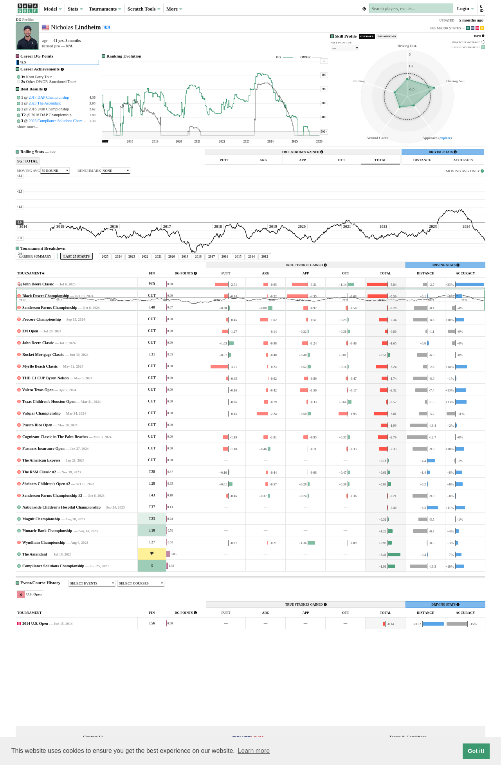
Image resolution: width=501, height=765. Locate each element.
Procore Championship (41, 392)
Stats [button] (75, 9)
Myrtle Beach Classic (40, 439)
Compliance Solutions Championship (53, 639)
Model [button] (53, 9)
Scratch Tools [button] (144, 9)
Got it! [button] (476, 751)
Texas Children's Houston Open (49, 475)
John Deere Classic (38, 357)
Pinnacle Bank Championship (47, 604)
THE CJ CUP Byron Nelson (45, 451)
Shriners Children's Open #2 (46, 557)
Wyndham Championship (43, 615)
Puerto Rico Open (37, 498)
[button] (481, 8)
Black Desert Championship (45, 369)
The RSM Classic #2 (39, 545)
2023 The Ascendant (45, 103)
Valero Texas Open (38, 463)
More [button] (174, 9)
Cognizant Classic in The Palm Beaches (55, 510)
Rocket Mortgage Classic (43, 428)
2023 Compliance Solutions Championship (62, 121)
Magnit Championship (41, 592)
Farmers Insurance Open (43, 522)
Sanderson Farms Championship (49, 381)
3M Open (30, 404)
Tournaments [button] (105, 9)
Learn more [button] (254, 750)
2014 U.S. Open (35, 697)
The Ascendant (35, 627)
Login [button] (465, 8)
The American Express (41, 533)
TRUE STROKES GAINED (302, 152)
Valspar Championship (41, 486)
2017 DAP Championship (49, 97)
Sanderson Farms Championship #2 (52, 569)
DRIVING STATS (443, 152)
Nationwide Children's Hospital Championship (61, 580)
